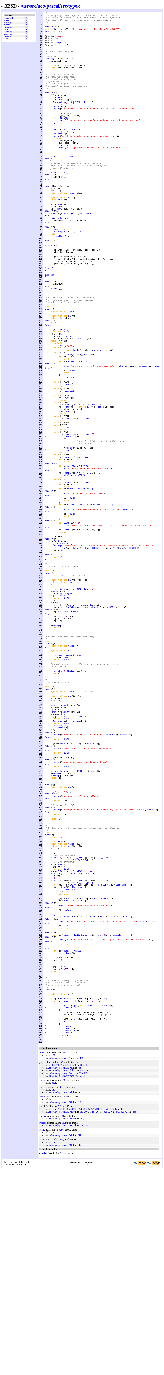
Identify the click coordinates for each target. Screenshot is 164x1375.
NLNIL (67, 396)
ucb (41, 6)
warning (63, 139)
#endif (48, 35)
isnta (57, 964)
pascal (52, 6)
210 (77, 1315)
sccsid (62, 32)
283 (71, 1271)
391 (116, 1315)
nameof (126, 609)
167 (53, 1305)
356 (86, 1276)
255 (85, 1315)
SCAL (107, 603)
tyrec (68, 518)
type (6, 32)
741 (79, 1341)
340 (63, 1286)
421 (122, 1318)
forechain (54, 204)
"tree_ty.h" (61, 51)
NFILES (84, 557)
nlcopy (68, 1141)
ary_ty (80, 1029)
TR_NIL (63, 393)
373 (106, 1315)
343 (117, 1318)
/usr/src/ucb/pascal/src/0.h (60, 1274)
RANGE (82, 603)
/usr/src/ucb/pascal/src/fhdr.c (61, 1276)
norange (8, 23)
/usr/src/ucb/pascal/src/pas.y (61, 1318)
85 (52, 1271)
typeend (8, 37)
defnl (59, 248)
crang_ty (70, 783)
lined (78, 404)
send (51, 210)
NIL (65, 204)
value (62, 737)
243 (81, 1318)
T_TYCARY (104, 1026)
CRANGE (70, 802)
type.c (74, 6)
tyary (7, 26)
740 (79, 1298)
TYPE (72, 248)
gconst (52, 843)
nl (69, 234)
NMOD (88, 253)
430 (64, 1258)
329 (110, 1318)
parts (58, 120)
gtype (7, 21)
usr (25, 6)
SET (87, 633)
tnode (71, 229)
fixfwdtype (69, 1234)
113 (84, 1282)
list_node (86, 723)
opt (61, 122)
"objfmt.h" (61, 49)
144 (82, 1276)
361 (61, 1293)
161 (53, 1315)
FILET (89, 565)
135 (81, 1279)
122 (53, 1261)
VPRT (77, 120)
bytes (88, 1119)
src (33, 6)
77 (59, 1312)
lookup (68, 423)
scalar (74, 890)
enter (52, 253)
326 (105, 1318)
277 (63, 1303)
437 (86, 1271)
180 (81, 1264)
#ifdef (48, 207)
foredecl (8, 18)
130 (61, 1268)
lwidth (57, 647)
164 (53, 1348)
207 (66, 1271)
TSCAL (63, 890)
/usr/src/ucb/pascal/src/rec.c (60, 1279)
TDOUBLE (85, 584)
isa (56, 947)
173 (81, 1331)
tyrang (7, 40)
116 (63, 1329)
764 (79, 1308)
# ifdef (49, 292)
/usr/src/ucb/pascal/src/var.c (60, 1264)
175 (86, 1279)
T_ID (68, 401)
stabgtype (59, 275)
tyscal (7, 43)
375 (76, 1271)
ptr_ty (101, 486)
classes (143, 436)
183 (53, 1296)
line (51, 117)
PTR (87, 483)
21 (63, 1322)
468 (134, 1318)
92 (80, 1282)
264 (93, 1318)
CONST (110, 726)
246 (86, 1318)
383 (111, 1315)
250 (86, 1325)
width (67, 625)
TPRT (74, 152)
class (71, 431)
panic (62, 412)
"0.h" (58, 43)
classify (58, 868)
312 (53, 1289)
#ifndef (49, 30)
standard (58, 125)
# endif (49, 319)
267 (98, 1318)
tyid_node (96, 417)
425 (127, 1318)
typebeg (8, 34)
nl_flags (68, 253)
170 (53, 1338)
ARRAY (80, 1043)
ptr (67, 486)
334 (102, 1315)
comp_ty (79, 499)
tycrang (8, 29)
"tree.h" (60, 46)
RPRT (86, 120)
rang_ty (65, 843)
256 (89, 1315)
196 (62, 1271)
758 (79, 1274)
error (57, 128)
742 (79, 1351)
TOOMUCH (64, 650)
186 (63, 1315)
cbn (65, 120)
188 (86, 1331)
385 (81, 1271)
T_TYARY (79, 1026)
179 (57, 1271)
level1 (57, 114)
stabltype (59, 281)
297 (62, 1336)
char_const (82, 423)
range (57, 748)
